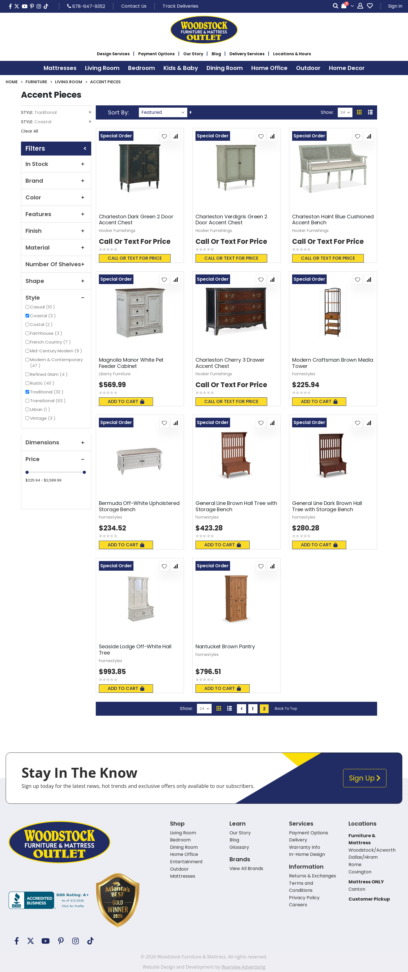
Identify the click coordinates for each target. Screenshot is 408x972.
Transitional (48, 401)
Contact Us (133, 6)
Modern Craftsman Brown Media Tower (332, 363)
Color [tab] (56, 197)
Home (12, 82)
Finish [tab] (56, 231)
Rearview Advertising (243, 967)
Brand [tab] (56, 181)
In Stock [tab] (56, 164)
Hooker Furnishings (117, 230)
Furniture (36, 82)
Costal (42, 324)
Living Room (68, 82)
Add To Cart (126, 401)
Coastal (43, 316)
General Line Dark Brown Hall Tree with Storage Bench (327, 506)
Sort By (118, 112)
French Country (51, 342)
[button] (164, 136)
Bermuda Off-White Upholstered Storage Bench (139, 506)
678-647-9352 (86, 6)
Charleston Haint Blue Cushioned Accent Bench (332, 220)
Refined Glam (49, 374)
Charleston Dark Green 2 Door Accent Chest (136, 220)
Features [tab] (56, 214)
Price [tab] (56, 459)
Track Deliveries (180, 6)
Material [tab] (56, 247)
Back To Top (286, 708)
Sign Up (365, 778)
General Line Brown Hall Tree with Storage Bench (236, 506)
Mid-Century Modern (57, 351)
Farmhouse (47, 333)
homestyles (303, 374)
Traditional (47, 392)
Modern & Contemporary (56, 362)
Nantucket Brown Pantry (225, 646)
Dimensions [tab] (56, 442)
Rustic (43, 383)
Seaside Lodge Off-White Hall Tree (135, 649)
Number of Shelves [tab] (56, 264)
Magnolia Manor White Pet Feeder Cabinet (131, 363)
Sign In (395, 6)
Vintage (43, 418)
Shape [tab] (56, 281)
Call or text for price (135, 258)
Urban (41, 409)
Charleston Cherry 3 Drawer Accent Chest (230, 363)
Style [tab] (56, 298)
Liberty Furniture (115, 374)
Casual (43, 307)
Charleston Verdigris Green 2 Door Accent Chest (231, 220)
